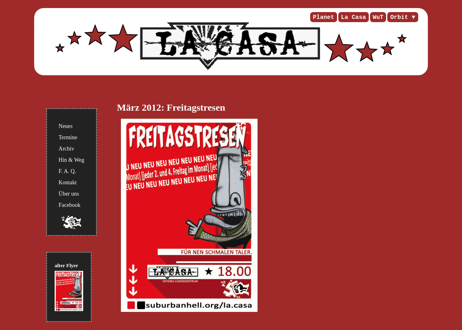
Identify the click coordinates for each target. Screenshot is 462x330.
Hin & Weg (71, 160)
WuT (378, 17)
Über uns (69, 194)
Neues (66, 126)
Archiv (66, 149)
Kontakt (68, 182)
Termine (68, 137)
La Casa (353, 17)
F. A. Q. (67, 171)
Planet (323, 17)
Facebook (69, 205)
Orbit (399, 17)
